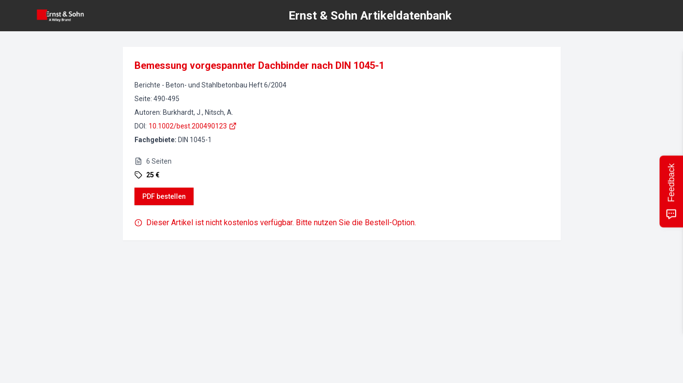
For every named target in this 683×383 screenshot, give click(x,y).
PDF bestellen (164, 196)
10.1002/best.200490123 (193, 126)
